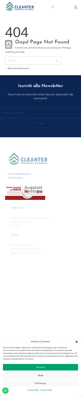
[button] (76, 341)
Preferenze (40, 383)
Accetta (40, 367)
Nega (40, 375)
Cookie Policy (33, 390)
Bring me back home (17, 68)
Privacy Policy (46, 390)
